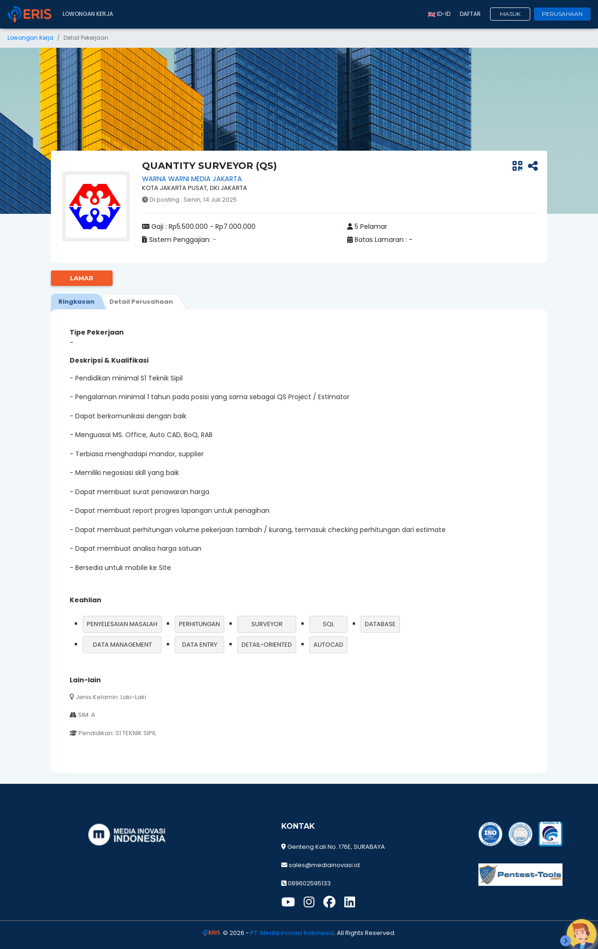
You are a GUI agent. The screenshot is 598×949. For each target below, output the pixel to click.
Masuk (510, 13)
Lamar (81, 278)
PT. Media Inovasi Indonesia (292, 932)
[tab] (76, 301)
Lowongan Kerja (88, 14)
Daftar (470, 14)
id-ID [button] (439, 14)
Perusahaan (562, 13)
